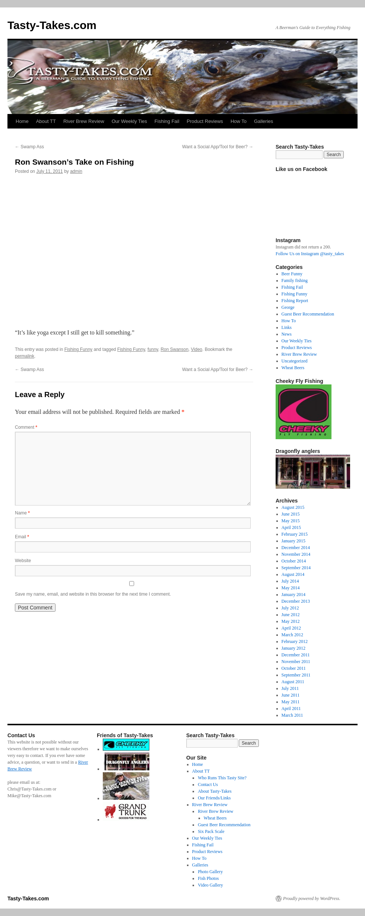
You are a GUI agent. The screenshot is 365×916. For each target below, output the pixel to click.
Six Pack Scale (211, 831)
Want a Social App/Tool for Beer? (217, 146)
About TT (46, 121)
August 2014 (293, 574)
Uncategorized (295, 361)
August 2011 (293, 681)
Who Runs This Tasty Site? (222, 777)
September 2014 (296, 567)
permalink (24, 356)
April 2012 (291, 628)
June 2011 (291, 695)
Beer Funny (292, 273)
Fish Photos (208, 878)
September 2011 (296, 675)
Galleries (263, 121)
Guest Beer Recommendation (308, 314)
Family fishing (295, 280)
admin (76, 171)
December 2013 (296, 601)
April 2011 (291, 708)
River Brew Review (83, 121)
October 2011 (294, 668)
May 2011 (291, 701)
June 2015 (291, 514)
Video (196, 349)
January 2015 (293, 540)
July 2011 (290, 688)
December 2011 (296, 654)
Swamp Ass (29, 146)
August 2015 (293, 507)
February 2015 (295, 534)
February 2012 (295, 641)
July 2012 (290, 608)
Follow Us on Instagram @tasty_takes (310, 253)
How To (239, 121)
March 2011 (292, 715)
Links (287, 327)
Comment (26, 427)
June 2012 (291, 614)
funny (152, 349)
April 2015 (291, 527)
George (288, 307)
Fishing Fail (167, 121)
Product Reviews (205, 121)
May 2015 (291, 520)
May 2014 (291, 587)
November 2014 (296, 554)
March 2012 (292, 634)
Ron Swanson (174, 349)
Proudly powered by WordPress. (311, 898)
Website (23, 560)
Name (22, 513)
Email (22, 536)
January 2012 (293, 648)
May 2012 (291, 621)
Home (22, 121)
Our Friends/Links (214, 798)
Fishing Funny (78, 349)
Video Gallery (210, 885)
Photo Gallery (210, 871)
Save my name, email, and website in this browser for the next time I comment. (93, 594)
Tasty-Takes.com (51, 25)
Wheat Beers (293, 367)
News (287, 334)
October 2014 (294, 561)
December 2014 (296, 547)
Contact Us (208, 784)
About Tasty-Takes (214, 791)
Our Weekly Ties (129, 121)
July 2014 (290, 581)
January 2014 (293, 594)
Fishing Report (295, 300)
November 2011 (296, 661)
